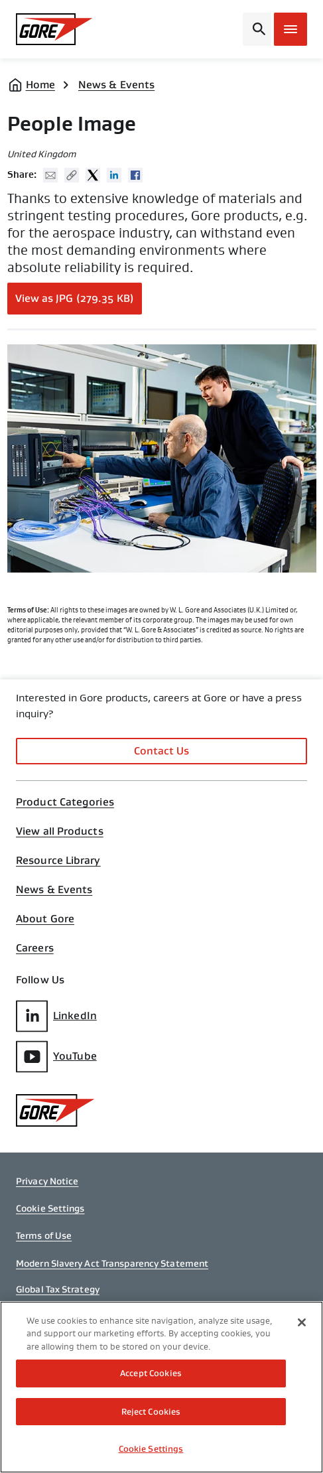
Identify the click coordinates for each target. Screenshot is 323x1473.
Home (40, 84)
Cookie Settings (50, 1208)
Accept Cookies (151, 1373)
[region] (161, 1387)
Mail (50, 175)
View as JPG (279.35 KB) (74, 298)
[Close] (301, 1322)
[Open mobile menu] (290, 29)
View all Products (59, 831)
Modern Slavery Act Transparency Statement (112, 1263)
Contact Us (162, 750)
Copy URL (71, 175)
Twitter (93, 175)
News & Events (116, 84)
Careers (35, 948)
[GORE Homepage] (54, 29)
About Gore (45, 919)
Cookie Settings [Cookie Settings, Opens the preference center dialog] (151, 1449)
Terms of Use (44, 1235)
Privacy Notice (47, 1181)
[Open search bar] (257, 29)
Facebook (135, 175)
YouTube (56, 1056)
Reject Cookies (151, 1412)
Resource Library (58, 860)
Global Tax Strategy (57, 1289)
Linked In (114, 175)
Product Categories (65, 802)
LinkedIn (56, 1016)
